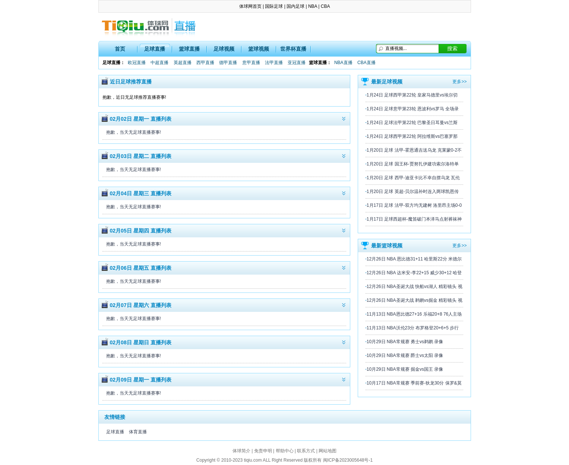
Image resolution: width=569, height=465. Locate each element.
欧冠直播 (137, 62)
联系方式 (306, 450)
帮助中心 (285, 450)
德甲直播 (228, 62)
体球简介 (241, 450)
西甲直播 (205, 62)
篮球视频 (258, 49)
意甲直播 (251, 62)
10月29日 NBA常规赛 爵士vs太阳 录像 (405, 355)
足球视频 (224, 49)
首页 (120, 49)
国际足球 (274, 6)
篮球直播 (189, 49)
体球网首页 (250, 6)
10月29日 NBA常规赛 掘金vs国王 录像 (405, 369)
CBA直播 (366, 62)
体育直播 (138, 431)
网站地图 (327, 450)
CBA (325, 6)
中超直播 (159, 62)
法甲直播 (274, 62)
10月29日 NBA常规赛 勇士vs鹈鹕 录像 (405, 341)
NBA (312, 6)
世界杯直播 (293, 49)
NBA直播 (343, 62)
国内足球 (295, 6)
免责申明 (263, 450)
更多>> (459, 81)
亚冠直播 (297, 62)
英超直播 (183, 62)
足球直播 (154, 49)
